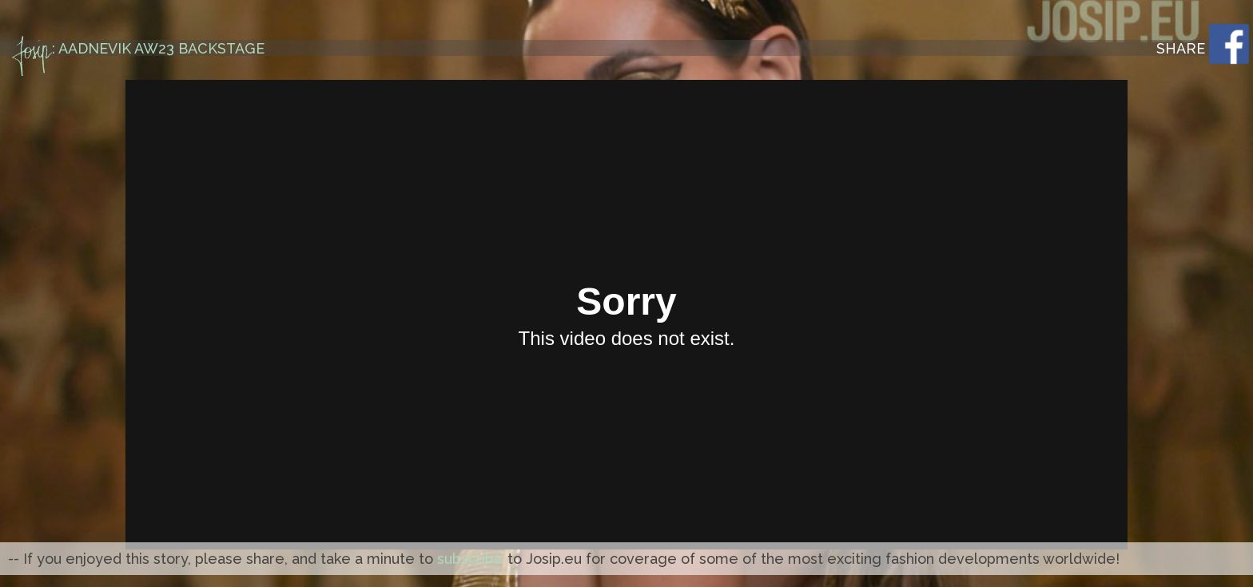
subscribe (470, 558)
